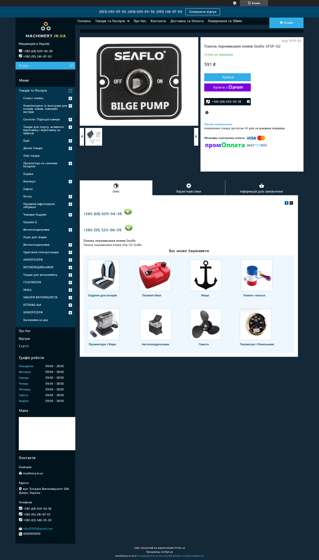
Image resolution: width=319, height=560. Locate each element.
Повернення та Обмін (225, 21)
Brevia (27, 196)
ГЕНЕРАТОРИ (32, 282)
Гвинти (204, 344)
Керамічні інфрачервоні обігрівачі (39, 205)
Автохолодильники (155, 344)
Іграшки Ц (30, 222)
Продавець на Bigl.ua (159, 551)
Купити (228, 77)
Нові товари (31, 156)
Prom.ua (180, 547)
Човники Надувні (34, 214)
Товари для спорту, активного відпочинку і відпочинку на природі (43, 130)
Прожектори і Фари (102, 344)
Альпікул (29, 181)
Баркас (28, 189)
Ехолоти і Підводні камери (41, 119)
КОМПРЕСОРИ (33, 260)
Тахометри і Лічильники (257, 344)
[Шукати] (71, 66)
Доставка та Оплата (187, 21)
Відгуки (24, 339)
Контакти (158, 21)
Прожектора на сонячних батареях (40, 164)
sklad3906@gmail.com (38, 529)
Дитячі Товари (32, 148)
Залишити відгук (202, 12)
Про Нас (140, 21)
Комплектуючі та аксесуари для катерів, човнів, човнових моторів (45, 109)
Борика (28, 174)
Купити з (228, 87)
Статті (23, 346)
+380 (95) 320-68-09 (102, 230)
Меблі (27, 290)
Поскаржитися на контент (152, 555)
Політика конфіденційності (187, 555)
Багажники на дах (35, 320)
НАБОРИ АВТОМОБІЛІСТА (40, 297)
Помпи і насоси (254, 295)
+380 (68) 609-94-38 (103, 213)
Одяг (26, 141)
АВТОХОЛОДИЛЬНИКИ (38, 267)
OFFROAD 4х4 (32, 305)
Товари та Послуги (110, 21)
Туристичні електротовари (40, 252)
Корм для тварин (35, 237)
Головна (84, 21)
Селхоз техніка (33, 98)
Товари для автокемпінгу (40, 275)
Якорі (205, 295)
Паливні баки (151, 295)
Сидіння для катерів (102, 295)
